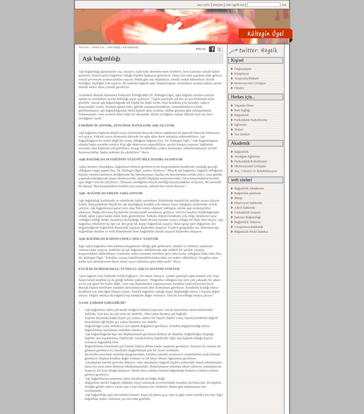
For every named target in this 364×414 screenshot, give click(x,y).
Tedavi (238, 129)
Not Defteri (242, 134)
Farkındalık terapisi (247, 212)
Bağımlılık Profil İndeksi (251, 231)
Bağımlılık (241, 115)
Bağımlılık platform (247, 193)
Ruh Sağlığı (242, 110)
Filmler (239, 88)
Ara (283, 5)
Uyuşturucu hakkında (248, 227)
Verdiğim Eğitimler (247, 156)
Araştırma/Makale (246, 78)
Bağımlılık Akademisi (249, 188)
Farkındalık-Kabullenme (250, 120)
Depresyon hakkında (248, 203)
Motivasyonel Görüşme (250, 83)
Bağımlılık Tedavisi (247, 222)
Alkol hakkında (244, 207)
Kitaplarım (241, 73)
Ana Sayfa (84, 47)
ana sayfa (203, 5)
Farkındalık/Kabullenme (250, 161)
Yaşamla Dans (244, 105)
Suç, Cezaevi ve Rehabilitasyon (255, 171)
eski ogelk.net (235, 5)
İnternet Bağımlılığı (247, 217)
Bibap (238, 198)
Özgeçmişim (242, 69)
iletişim (218, 5)
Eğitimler (240, 124)
